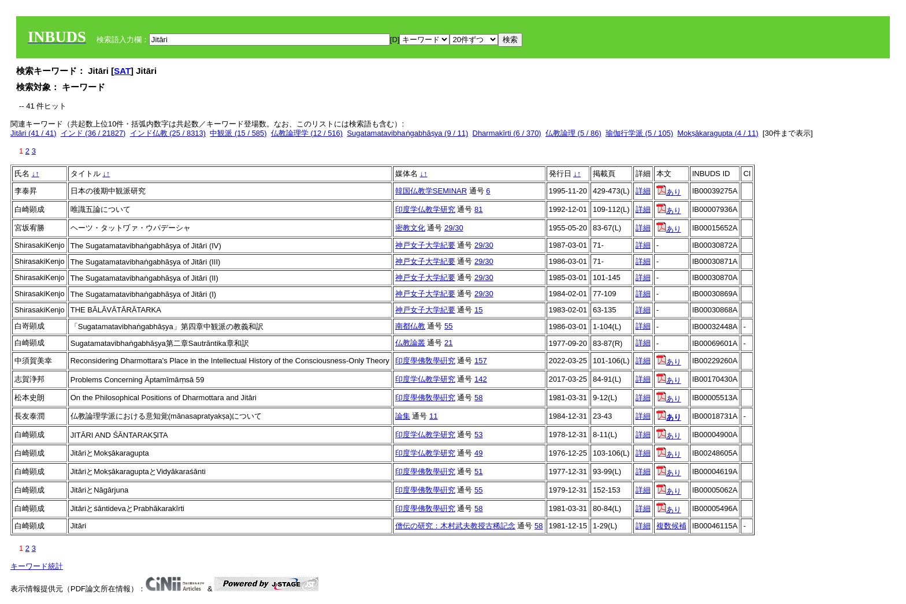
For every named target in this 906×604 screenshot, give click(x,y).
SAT (122, 71)
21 (448, 342)
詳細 (643, 191)
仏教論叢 (410, 342)
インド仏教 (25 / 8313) (168, 133)
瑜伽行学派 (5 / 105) (639, 133)
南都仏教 (410, 326)
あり (668, 192)
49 (478, 453)
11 (433, 416)
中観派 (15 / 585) (238, 133)
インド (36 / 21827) (93, 133)
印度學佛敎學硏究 (425, 360)
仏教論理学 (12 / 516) (307, 133)
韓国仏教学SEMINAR (431, 191)
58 (478, 397)
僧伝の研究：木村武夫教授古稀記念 (455, 525)
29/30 (453, 227)
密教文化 (410, 227)
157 (480, 360)
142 (480, 379)
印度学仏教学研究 (425, 209)
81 (478, 209)
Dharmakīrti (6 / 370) (507, 133)
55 (448, 326)
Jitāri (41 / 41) (33, 133)
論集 (402, 416)
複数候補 (671, 525)
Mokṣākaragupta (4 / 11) (717, 133)
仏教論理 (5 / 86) (573, 133)
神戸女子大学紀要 (425, 245)
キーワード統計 (36, 566)
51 (478, 471)
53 (478, 434)
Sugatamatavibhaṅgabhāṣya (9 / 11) (407, 133)
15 (478, 309)
